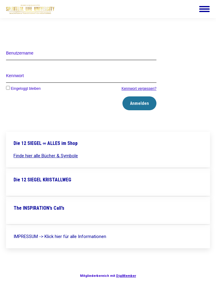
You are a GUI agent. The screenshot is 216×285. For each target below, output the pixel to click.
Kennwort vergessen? (139, 88)
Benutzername (19, 53)
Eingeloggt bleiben (23, 88)
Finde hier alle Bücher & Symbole (46, 155)
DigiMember (126, 276)
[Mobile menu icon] (204, 9)
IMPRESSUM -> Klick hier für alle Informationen (60, 236)
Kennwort (15, 75)
